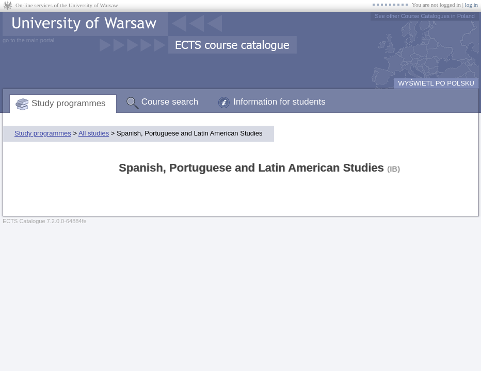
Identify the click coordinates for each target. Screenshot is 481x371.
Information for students (279, 102)
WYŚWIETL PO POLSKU (436, 83)
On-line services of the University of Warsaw (66, 5)
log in (471, 5)
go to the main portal (28, 40)
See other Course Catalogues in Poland (425, 16)
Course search (170, 102)
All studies (93, 133)
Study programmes (68, 103)
